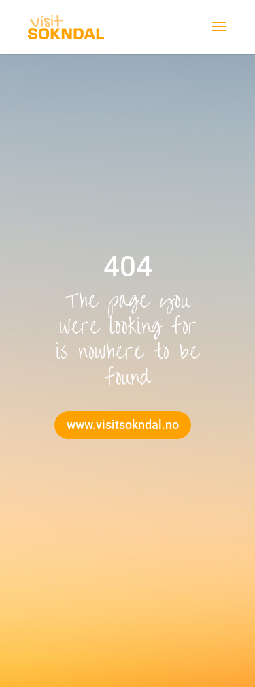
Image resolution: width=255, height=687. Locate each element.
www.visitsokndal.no (123, 424)
